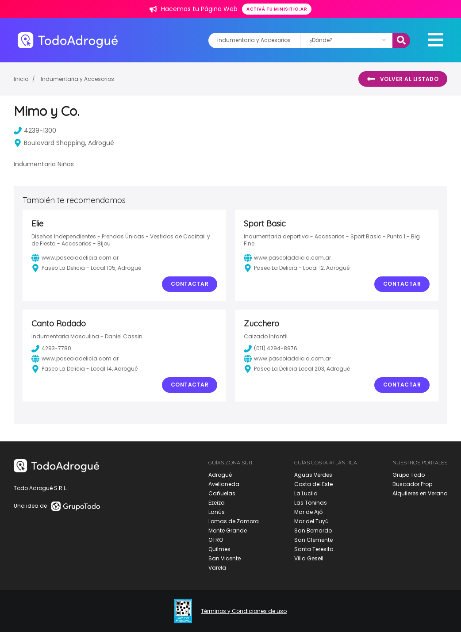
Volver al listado (402, 79)
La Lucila (306, 493)
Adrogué (220, 475)
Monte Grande (227, 530)
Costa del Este (313, 484)
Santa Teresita (314, 549)
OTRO (215, 540)
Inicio (21, 79)
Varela (217, 567)
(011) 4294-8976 (270, 348)
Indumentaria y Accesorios (77, 79)
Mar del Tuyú (311, 521)
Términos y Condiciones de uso (244, 611)
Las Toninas (310, 502)
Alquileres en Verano (419, 493)
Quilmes (219, 549)
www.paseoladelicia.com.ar (75, 258)
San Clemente (313, 540)
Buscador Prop (412, 484)
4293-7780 (51, 348)
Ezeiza (216, 502)
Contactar (190, 283)
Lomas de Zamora (233, 521)
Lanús (216, 512)
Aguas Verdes (313, 475)
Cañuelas (221, 493)
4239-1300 (35, 130)
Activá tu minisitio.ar (276, 9)
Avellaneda (223, 484)
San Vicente (224, 558)
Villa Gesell (308, 558)
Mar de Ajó (308, 512)
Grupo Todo (408, 475)
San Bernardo (313, 530)
